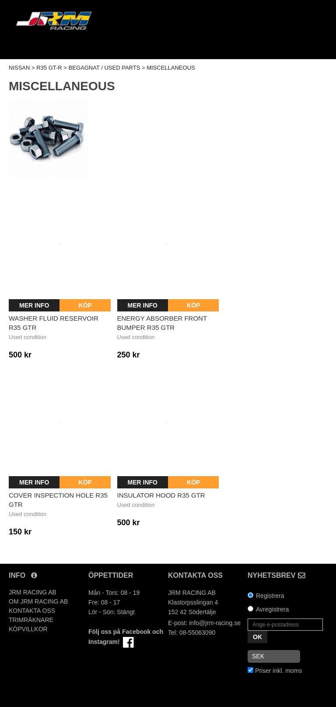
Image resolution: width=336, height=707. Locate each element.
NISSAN (19, 67)
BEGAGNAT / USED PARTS (104, 67)
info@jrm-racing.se (215, 622)
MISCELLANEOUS (171, 67)
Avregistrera (272, 609)
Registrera (270, 595)
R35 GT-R (49, 67)
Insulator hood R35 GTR (161, 495)
